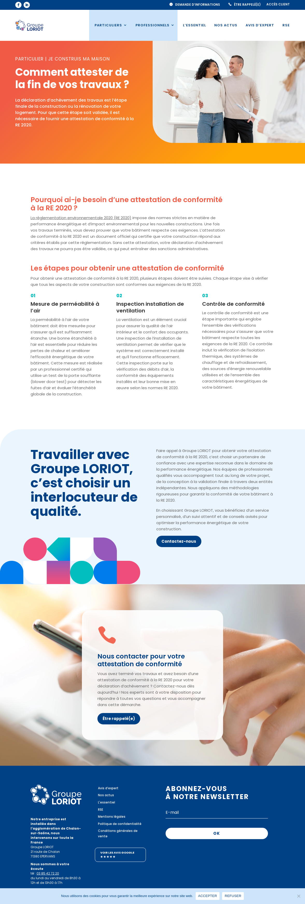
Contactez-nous (178, 541)
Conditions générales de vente (118, 833)
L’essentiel (194, 25)
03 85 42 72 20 (48, 873)
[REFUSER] (298, 896)
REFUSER (233, 896)
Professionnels (152, 25)
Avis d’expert (260, 25)
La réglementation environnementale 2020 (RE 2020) (81, 217)
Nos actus (225, 25)
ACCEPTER (207, 896)
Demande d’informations (197, 5)
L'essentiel (106, 802)
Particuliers (108, 25)
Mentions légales (111, 816)
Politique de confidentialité (119, 824)
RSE (286, 25)
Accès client (278, 4)
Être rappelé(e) (247, 5)
